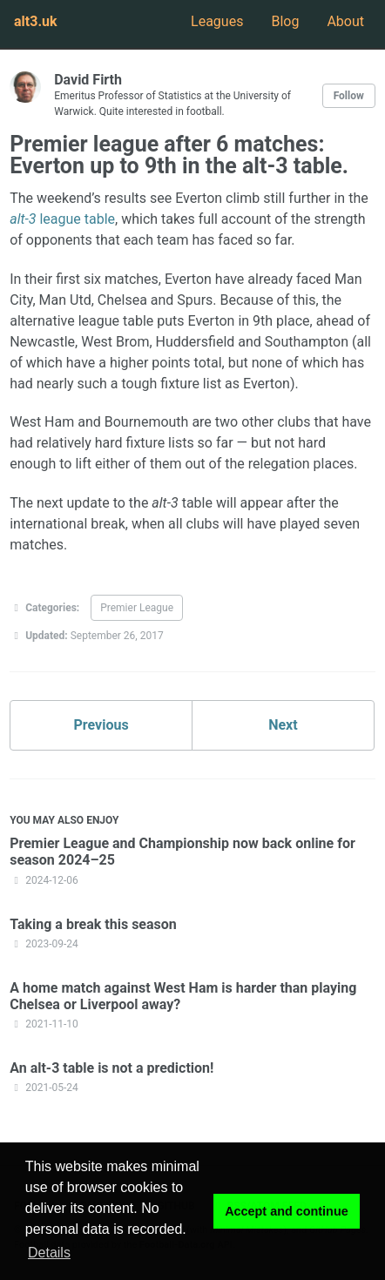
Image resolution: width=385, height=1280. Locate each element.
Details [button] (49, 1252)
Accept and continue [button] (286, 1211)
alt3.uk (35, 21)
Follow (349, 96)
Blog (285, 21)
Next (282, 725)
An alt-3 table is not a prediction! (111, 1068)
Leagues (217, 21)
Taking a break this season (93, 924)
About (345, 21)
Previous (101, 725)
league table (62, 219)
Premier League (136, 608)
